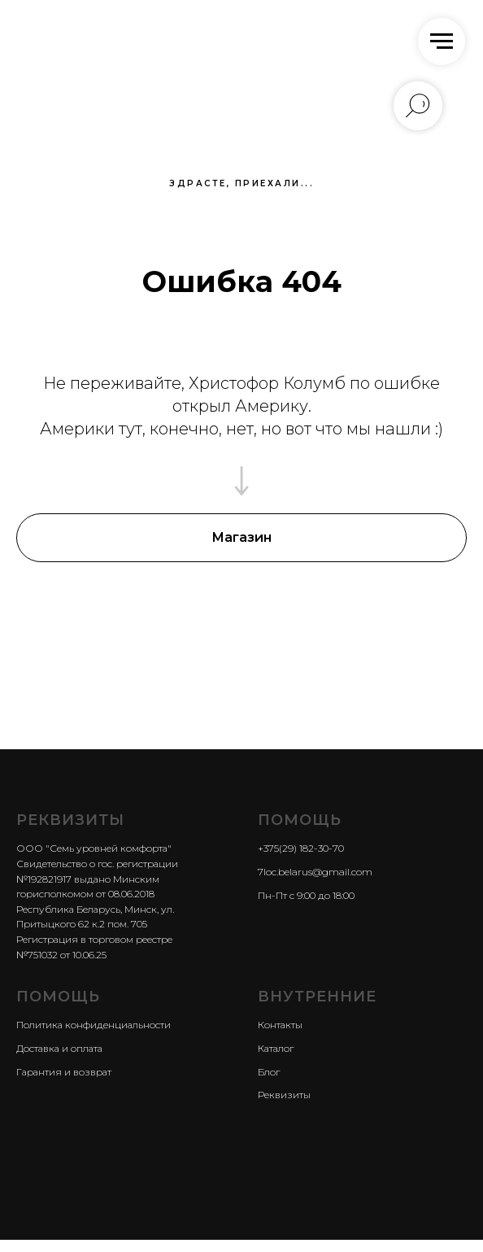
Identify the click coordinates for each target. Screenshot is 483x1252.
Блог (269, 1072)
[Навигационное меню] (441, 41)
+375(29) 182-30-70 (301, 848)
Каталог (276, 1048)
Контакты (280, 1025)
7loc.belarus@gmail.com (315, 872)
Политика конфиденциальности (93, 1025)
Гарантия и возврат (63, 1072)
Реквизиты (284, 1094)
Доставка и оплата (59, 1048)
